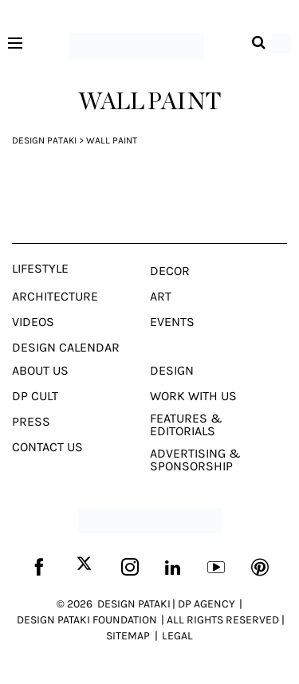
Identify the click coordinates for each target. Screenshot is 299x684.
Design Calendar (66, 347)
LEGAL (177, 636)
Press (31, 421)
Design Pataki (44, 140)
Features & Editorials (186, 425)
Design (172, 370)
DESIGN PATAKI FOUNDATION (87, 620)
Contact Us (47, 447)
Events (172, 322)
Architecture (55, 296)
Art (160, 296)
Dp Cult (35, 396)
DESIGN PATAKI (134, 604)
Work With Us (193, 396)
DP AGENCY (206, 604)
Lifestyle (40, 268)
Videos (33, 322)
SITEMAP (128, 636)
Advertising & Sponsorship (195, 460)
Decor (170, 271)
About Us (40, 370)
